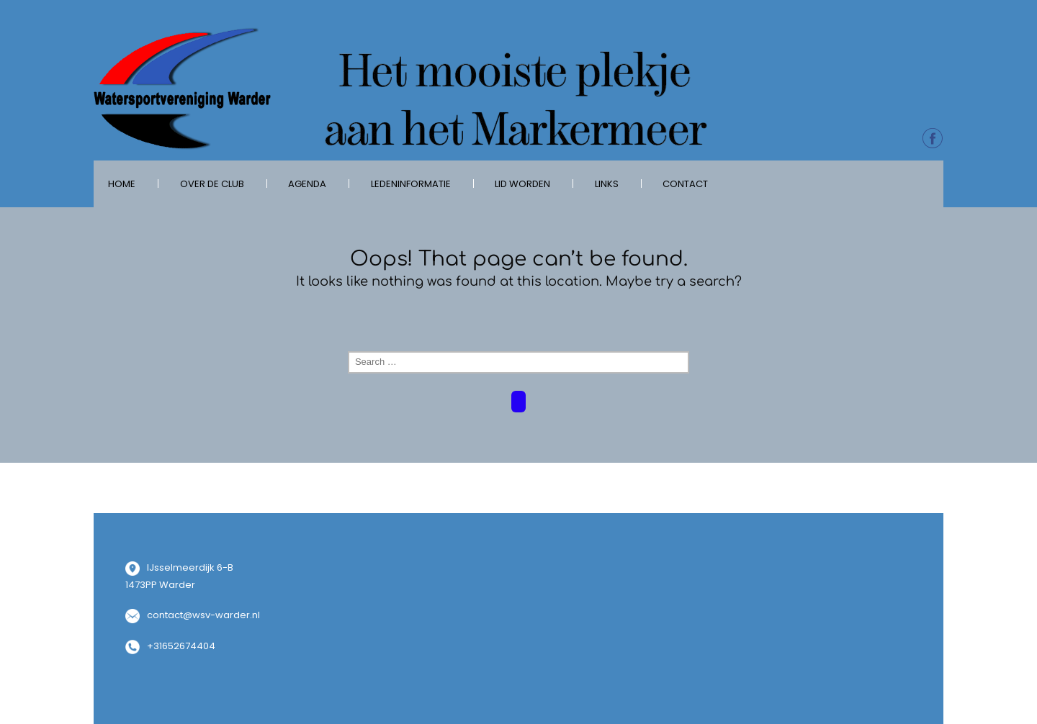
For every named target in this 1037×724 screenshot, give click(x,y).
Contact (685, 184)
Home (121, 184)
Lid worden (522, 184)
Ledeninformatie (411, 184)
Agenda (307, 184)
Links (607, 184)
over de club (212, 184)
